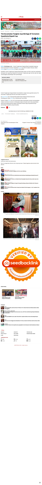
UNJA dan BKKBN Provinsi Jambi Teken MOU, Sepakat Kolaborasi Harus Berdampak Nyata (21, 316)
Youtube (3, 340)
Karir (2, 335)
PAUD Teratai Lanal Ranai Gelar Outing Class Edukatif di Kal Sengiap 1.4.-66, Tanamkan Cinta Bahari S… (22, 188)
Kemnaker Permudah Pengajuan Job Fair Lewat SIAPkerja (15, 171)
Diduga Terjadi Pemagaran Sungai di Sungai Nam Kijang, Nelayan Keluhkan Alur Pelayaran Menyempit (21, 184)
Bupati (19, 67)
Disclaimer (16, 333)
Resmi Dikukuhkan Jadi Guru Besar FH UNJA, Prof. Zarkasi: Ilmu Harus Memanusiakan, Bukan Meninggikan (22, 308)
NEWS (2, 167)
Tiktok (15, 340)
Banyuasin (9, 69)
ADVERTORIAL (4, 296)
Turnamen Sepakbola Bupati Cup (22, 113)
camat (2, 113)
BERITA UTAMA (7, 170)
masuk (7, 161)
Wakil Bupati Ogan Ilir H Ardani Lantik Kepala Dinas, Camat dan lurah (7, 80)
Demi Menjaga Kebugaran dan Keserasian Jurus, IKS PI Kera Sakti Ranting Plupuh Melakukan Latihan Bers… (22, 312)
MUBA (2, 66)
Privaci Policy (4, 333)
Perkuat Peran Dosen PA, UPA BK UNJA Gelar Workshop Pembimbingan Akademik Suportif (21, 175)
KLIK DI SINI (20, 111)
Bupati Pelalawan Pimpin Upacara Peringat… (19, 298)
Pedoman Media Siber (31, 333)
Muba (13, 69)
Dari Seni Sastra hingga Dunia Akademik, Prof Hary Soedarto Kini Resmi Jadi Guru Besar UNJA (22, 320)
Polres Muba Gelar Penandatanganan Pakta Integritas (10, 122)
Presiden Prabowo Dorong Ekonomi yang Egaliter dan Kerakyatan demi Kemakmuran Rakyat (22, 324)
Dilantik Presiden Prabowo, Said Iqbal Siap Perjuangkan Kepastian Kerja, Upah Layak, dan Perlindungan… (21, 179)
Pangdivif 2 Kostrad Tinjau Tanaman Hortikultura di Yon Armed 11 (31, 122)
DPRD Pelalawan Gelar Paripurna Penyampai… (6, 298)
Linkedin (29, 339)
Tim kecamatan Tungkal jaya (10, 113)
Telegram (29, 340)
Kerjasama (16, 335)
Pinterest (16, 339)
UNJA (5, 174)
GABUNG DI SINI (29, 111)
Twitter (2, 339)
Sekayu (2, 69)
